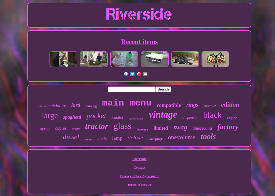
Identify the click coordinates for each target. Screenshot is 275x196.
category (155, 138)
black (212, 115)
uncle (102, 138)
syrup (44, 129)
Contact (139, 167)
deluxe (135, 137)
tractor (96, 126)
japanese (142, 129)
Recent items (139, 41)
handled (117, 118)
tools (208, 136)
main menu (126, 103)
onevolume (181, 137)
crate (76, 129)
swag (180, 127)
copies (61, 128)
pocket (96, 115)
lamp (117, 138)
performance (136, 118)
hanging (91, 106)
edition (230, 104)
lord (75, 105)
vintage (163, 114)
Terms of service (139, 185)
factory (228, 127)
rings (192, 104)
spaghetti (72, 117)
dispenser (190, 117)
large (50, 115)
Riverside (139, 159)
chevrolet (210, 106)
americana (202, 128)
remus (88, 139)
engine (232, 118)
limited (161, 128)
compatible (169, 105)
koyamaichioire (52, 105)
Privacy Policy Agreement (139, 176)
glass (122, 126)
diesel (71, 137)
